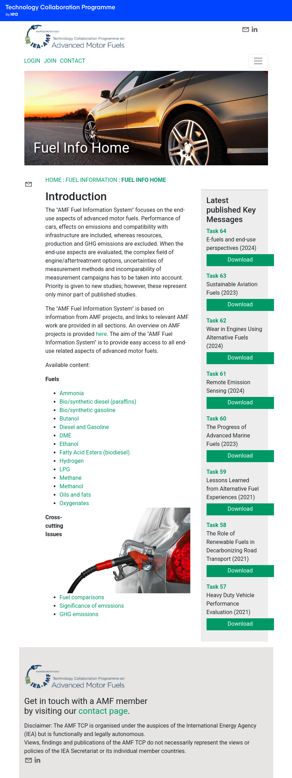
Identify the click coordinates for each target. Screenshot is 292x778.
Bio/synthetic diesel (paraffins (97, 401)
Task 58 (216, 525)
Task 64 (216, 231)
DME (66, 435)
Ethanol (69, 444)
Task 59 (216, 471)
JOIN (50, 60)
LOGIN (32, 60)
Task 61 (216, 373)
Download (240, 259)
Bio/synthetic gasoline (87, 410)
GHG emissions (79, 614)
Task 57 (216, 586)
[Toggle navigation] (258, 61)
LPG (65, 469)
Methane (71, 477)
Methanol (71, 486)
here (101, 334)
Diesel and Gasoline (84, 427)
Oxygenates (74, 503)
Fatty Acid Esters (81, 452)
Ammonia (72, 393)
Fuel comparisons (82, 597)
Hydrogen (72, 461)
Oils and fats (75, 494)
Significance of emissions (92, 605)
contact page (103, 711)
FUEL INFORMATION (91, 180)
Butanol (69, 418)
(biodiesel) (116, 452)
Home (53, 180)
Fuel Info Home (143, 180)
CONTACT (72, 60)
